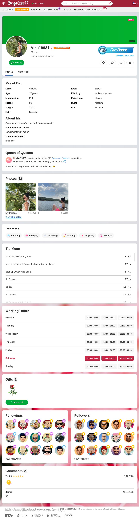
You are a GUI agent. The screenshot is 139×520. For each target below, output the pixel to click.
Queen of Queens (60, 158)
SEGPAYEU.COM (74, 509)
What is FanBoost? (125, 56)
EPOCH (62, 509)
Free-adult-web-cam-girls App (89, 9)
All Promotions (52, 9)
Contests (66, 10)
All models (7, 10)
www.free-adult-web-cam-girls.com (38, 509)
